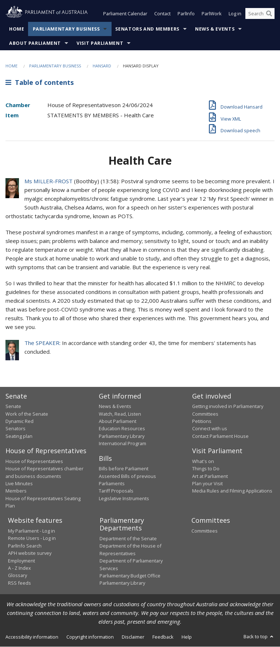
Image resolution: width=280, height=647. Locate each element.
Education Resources (122, 429)
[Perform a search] (269, 13)
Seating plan (18, 436)
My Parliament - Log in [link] (31, 531)
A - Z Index (19, 568)
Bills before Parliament (123, 469)
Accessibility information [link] (31, 637)
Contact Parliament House (220, 436)
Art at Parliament (210, 476)
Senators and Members (147, 29)
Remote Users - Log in (32, 538)
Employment (21, 560)
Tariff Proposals (116, 491)
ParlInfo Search (25, 545)
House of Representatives (34, 461)
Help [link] (187, 637)
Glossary (17, 575)
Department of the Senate (128, 538)
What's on (203, 461)
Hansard (102, 65)
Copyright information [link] (90, 637)
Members (16, 491)
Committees (204, 531)
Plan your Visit (207, 483)
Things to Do (205, 469)
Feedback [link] (163, 637)
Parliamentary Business (66, 29)
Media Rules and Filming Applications (232, 491)
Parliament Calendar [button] (125, 14)
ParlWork (212, 14)
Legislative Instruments (124, 498)
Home (16, 29)
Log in (235, 14)
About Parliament (35, 43)
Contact (162, 14)
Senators (15, 429)
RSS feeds (19, 583)
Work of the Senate (26, 414)
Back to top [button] (259, 636)
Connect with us (209, 429)
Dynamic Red (19, 421)
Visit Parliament (100, 43)
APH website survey (29, 553)
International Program (122, 443)
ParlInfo (186, 14)
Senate (13, 406)
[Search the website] (260, 13)
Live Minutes (19, 483)
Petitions (201, 421)
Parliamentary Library (121, 436)
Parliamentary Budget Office (130, 575)
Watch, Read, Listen (120, 414)
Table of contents (39, 82)
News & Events (214, 29)
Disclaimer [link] (133, 637)
